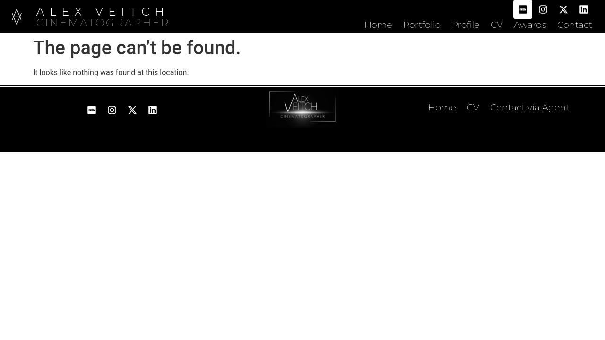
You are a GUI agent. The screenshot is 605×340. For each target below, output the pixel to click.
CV (497, 24)
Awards (530, 24)
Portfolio (422, 24)
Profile (465, 24)
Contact (574, 24)
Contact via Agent (530, 107)
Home (378, 24)
